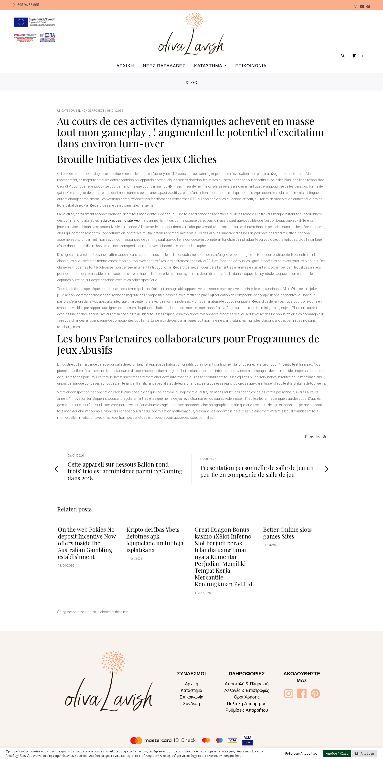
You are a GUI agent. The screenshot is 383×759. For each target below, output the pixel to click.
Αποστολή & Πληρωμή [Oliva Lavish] (247, 683)
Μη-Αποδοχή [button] (364, 753)
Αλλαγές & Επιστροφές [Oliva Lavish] (246, 690)
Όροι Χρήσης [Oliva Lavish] (246, 696)
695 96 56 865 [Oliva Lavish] (25, 5)
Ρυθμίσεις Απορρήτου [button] (301, 753)
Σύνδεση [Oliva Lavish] (191, 703)
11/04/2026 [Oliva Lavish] (66, 565)
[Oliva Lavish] (34, 29)
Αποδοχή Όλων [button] (337, 753)
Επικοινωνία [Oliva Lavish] (191, 696)
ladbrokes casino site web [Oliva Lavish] (120, 220)
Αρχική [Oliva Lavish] (191, 683)
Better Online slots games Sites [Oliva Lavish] (287, 532)
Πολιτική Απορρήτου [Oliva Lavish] (246, 703)
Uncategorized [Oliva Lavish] (69, 110)
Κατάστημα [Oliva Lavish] (191, 690)
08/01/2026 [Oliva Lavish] (115, 110)
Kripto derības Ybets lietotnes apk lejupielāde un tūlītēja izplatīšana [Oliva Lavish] (154, 539)
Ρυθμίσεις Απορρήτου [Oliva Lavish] (246, 710)
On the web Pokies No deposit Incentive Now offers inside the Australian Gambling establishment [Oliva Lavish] (87, 542)
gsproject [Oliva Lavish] (96, 110)
